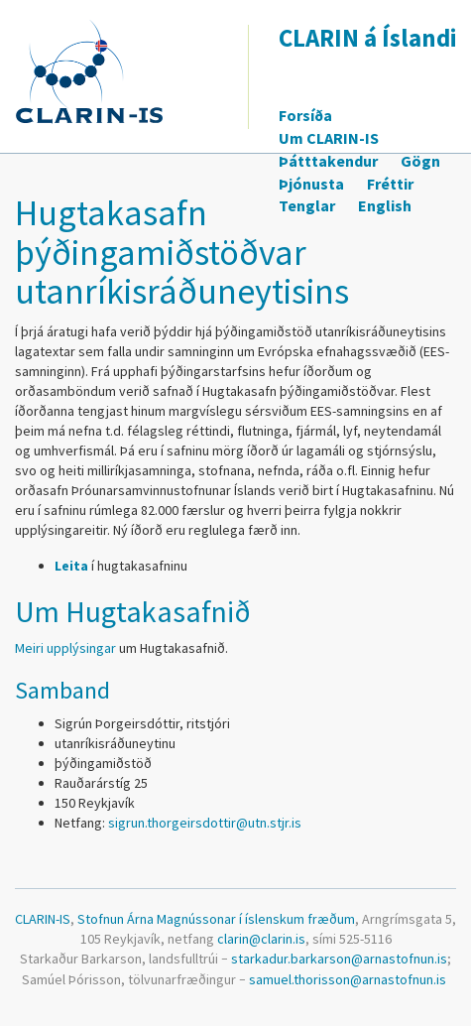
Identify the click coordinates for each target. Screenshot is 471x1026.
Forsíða (305, 115)
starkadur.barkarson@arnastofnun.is (339, 958)
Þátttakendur (328, 161)
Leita (71, 566)
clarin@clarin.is (261, 939)
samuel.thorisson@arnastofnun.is (347, 979)
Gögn (420, 161)
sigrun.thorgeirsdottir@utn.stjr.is (204, 823)
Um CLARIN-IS (329, 138)
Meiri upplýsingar (65, 648)
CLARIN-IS (42, 919)
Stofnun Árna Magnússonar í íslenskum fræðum (216, 919)
